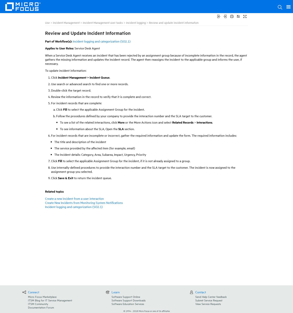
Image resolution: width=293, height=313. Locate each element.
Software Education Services (128, 304)
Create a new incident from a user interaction (74, 198)
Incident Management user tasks (103, 22)
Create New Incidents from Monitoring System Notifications (84, 202)
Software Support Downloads (129, 300)
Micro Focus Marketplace (42, 296)
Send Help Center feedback (211, 296)
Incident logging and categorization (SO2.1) (102, 41)
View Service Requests (208, 304)
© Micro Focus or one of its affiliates (146, 310)
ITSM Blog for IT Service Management (50, 300)
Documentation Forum (41, 307)
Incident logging (136, 22)
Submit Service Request (208, 300)
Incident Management (66, 22)
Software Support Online (126, 296)
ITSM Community (38, 304)
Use (47, 22)
